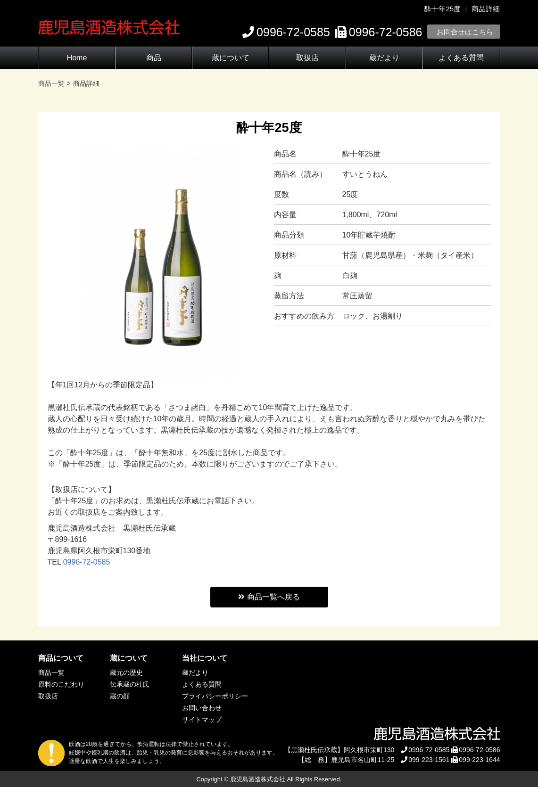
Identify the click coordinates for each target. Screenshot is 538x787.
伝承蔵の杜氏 (129, 684)
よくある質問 (461, 58)
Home (77, 58)
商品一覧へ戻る (269, 597)
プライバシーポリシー (215, 696)
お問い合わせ (202, 708)
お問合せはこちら (465, 32)
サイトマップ (202, 719)
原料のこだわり (61, 684)
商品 (153, 58)
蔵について (230, 58)
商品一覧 (51, 672)
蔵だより (384, 58)
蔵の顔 (120, 696)
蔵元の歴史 (126, 672)
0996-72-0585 (86, 562)
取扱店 (307, 58)
